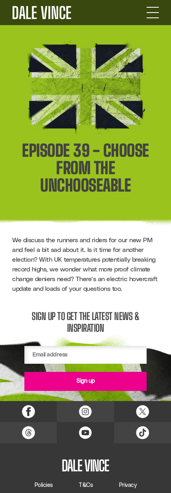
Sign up (85, 381)
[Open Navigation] (152, 12)
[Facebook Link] (28, 411)
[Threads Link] (28, 432)
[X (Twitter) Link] (142, 411)
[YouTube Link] (85, 432)
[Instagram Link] (85, 411)
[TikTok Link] (142, 432)
